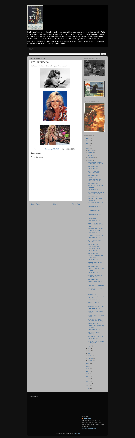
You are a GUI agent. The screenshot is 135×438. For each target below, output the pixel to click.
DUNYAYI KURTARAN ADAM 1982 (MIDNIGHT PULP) (96, 229)
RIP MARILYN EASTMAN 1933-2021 (95, 199)
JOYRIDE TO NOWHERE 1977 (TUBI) (95, 288)
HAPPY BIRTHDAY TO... (95, 166)
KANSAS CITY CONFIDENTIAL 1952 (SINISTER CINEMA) (94, 179)
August (90, 160)
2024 (88, 140)
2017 (88, 371)
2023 (88, 143)
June (89, 348)
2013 (88, 381)
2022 (88, 145)
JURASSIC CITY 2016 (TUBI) (96, 235)
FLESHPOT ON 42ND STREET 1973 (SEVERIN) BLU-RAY (96, 296)
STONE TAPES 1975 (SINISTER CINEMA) (94, 247)
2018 (88, 368)
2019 (88, 366)
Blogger (77, 433)
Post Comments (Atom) (44, 208)
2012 (88, 383)
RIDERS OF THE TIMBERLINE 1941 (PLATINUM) (94, 210)
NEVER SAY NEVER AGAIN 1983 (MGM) (96, 341)
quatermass (87, 418)
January (90, 360)
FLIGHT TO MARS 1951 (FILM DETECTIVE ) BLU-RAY (96, 225)
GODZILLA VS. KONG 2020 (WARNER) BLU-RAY (95, 203)
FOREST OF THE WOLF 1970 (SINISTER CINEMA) (96, 303)
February (90, 358)
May (89, 350)
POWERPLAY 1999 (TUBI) (95, 336)
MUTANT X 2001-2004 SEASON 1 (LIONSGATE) (96, 284)
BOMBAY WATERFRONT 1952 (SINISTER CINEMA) (96, 163)
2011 (88, 386)
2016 (88, 373)
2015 (88, 376)
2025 (88, 138)
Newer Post (35, 204)
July (89, 346)
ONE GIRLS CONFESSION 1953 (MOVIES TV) (95, 256)
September (91, 157)
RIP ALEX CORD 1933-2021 (96, 281)
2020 (88, 363)
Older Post (76, 204)
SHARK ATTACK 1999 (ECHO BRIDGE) (94, 171)
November (91, 152)
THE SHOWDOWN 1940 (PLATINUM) (95, 217)
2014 (88, 378)
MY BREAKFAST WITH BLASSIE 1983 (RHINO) (95, 320)
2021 (88, 148)
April (89, 353)
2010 (88, 388)
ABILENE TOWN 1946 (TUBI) (96, 306)
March (90, 355)
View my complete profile (89, 428)
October (90, 155)
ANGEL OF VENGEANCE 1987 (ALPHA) (95, 275)
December (91, 150)
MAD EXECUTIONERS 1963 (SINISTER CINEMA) (96, 192)
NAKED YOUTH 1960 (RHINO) (94, 333)
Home (55, 204)
